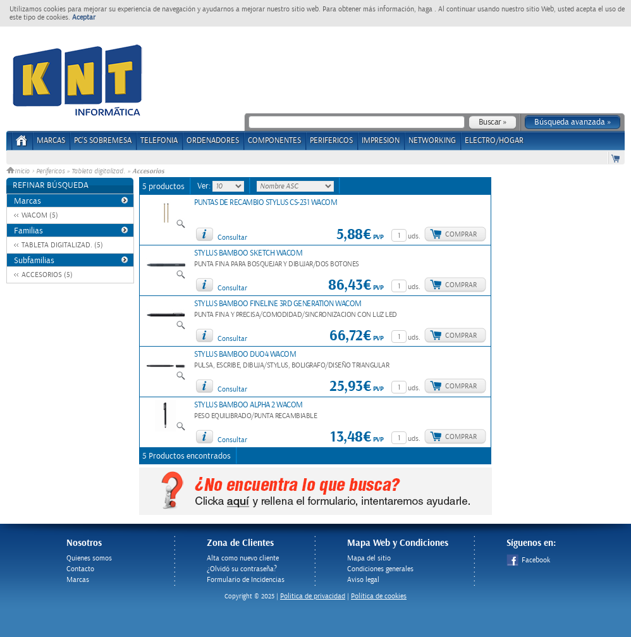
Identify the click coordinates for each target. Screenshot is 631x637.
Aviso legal (363, 580)
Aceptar (83, 17)
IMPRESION (381, 140)
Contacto (80, 569)
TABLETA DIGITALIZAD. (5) (62, 245)
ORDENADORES (213, 140)
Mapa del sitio (369, 558)
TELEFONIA (159, 140)
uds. (414, 236)
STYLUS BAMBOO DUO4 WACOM (245, 354)
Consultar (232, 237)
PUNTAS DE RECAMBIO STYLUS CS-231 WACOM (265, 202)
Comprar (461, 234)
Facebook (528, 560)
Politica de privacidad (312, 596)
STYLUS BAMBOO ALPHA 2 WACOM (248, 405)
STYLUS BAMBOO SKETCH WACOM (248, 253)
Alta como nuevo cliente (243, 558)
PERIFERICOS (331, 140)
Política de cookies (379, 596)
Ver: (204, 186)
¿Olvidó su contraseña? (242, 569)
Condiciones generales (380, 569)
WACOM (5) (39, 215)
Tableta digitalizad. (98, 171)
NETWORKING (432, 140)
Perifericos (50, 171)
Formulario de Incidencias (246, 580)
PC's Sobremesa (103, 140)
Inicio (19, 171)
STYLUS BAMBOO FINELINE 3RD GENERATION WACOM (278, 304)
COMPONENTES (274, 140)
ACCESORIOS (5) (47, 275)
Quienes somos (89, 558)
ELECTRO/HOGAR (494, 140)
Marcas (51, 140)
